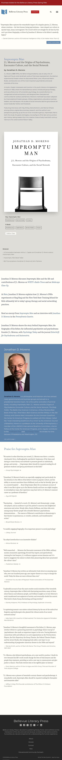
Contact (31, 745)
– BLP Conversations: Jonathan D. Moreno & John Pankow (22, 261)
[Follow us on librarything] (38, 725)
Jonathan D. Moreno (16, 70)
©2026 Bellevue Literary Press (10, 757)
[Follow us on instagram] (21, 725)
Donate (35, 12)
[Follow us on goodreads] (34, 725)
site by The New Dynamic (44, 757)
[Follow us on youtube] (31, 725)
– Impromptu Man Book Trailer (13, 258)
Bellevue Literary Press (31, 721)
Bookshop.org (10, 220)
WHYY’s (36, 282)
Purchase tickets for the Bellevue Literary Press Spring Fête (24, 3)
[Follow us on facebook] (24, 725)
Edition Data (11, 233)
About (31, 738)
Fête (31, 749)
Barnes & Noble (20, 220)
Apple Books (19, 227)
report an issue (55, 757)
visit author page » (9, 439)
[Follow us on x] (28, 725)
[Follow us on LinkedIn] (41, 725)
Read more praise (53, 42)
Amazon (29, 220)
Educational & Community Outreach (31, 752)
